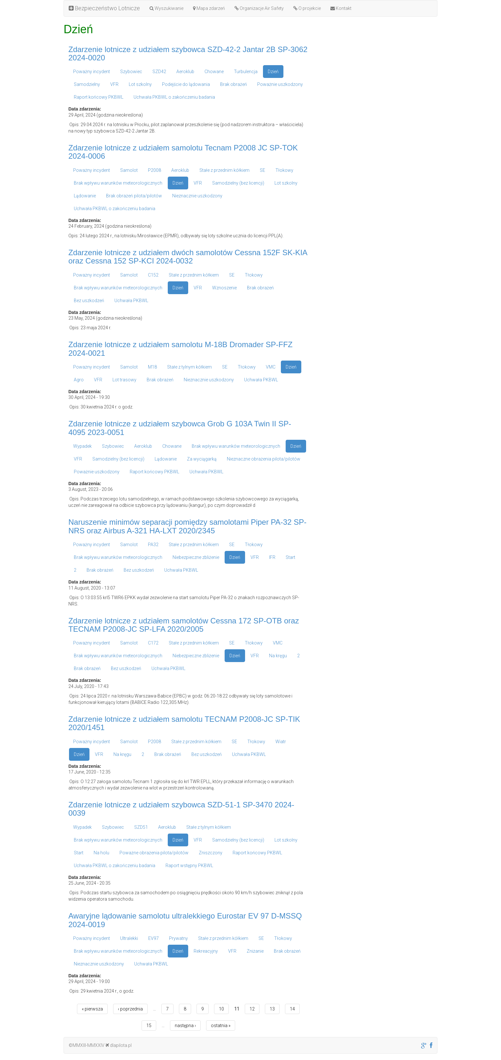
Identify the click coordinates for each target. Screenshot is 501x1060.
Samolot (129, 170)
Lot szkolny (140, 84)
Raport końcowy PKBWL (98, 97)
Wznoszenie (224, 287)
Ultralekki (129, 938)
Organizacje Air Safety (259, 8)
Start (290, 557)
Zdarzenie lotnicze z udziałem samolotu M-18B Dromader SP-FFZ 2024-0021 (180, 348)
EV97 (153, 938)
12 (252, 1008)
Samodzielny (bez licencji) (238, 183)
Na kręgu (278, 655)
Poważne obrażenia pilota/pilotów (154, 852)
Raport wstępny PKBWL (189, 865)
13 (272, 1008)
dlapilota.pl (118, 1045)
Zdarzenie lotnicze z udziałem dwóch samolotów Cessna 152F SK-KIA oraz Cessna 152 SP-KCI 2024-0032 (187, 256)
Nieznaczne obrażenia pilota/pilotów (263, 458)
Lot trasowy (124, 379)
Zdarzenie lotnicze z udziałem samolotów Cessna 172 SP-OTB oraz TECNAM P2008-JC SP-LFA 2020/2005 (183, 624)
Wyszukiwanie (166, 8)
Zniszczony (210, 852)
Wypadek (82, 446)
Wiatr (280, 741)
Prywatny (178, 938)
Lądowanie (85, 195)
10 (221, 1008)
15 (148, 1025)
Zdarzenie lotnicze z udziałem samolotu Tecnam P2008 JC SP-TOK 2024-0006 (183, 151)
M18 (152, 367)
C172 (153, 642)
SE (262, 170)
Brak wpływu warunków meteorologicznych (118, 183)
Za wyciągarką (202, 458)
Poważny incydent (91, 71)
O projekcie (307, 8)
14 (292, 1008)
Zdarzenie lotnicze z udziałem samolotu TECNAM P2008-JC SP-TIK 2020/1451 (184, 723)
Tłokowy (284, 170)
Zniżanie (255, 951)
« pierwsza (92, 1008)
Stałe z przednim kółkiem (224, 170)
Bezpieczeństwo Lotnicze (104, 8)
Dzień (273, 71)
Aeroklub (185, 71)
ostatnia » (220, 1025)
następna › (185, 1025)
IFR (272, 557)
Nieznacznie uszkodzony (197, 195)
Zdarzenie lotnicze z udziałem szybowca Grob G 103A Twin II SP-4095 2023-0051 (179, 427)
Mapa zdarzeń (209, 8)
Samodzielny (87, 84)
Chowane (214, 71)
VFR (114, 84)
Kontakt (340, 8)
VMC (270, 367)
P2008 (154, 170)
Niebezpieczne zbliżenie (196, 557)
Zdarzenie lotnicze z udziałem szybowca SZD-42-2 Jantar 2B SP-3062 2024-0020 (187, 53)
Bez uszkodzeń (89, 300)
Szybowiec (131, 71)
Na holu (101, 852)
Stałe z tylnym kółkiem (189, 367)
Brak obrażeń (233, 84)
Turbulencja (246, 71)
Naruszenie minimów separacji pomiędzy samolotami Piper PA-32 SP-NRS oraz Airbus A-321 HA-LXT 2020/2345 (187, 526)
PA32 (153, 544)
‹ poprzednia (130, 1008)
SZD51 (141, 827)
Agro (79, 379)
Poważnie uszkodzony (280, 84)
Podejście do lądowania (186, 84)
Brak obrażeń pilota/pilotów (134, 195)
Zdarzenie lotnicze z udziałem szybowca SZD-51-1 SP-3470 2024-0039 (181, 808)
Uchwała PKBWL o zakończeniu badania (174, 97)
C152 (153, 275)
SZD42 (159, 71)
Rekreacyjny (206, 951)
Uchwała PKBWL (131, 300)
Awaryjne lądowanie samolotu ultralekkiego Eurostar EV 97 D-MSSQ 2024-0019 (185, 919)
